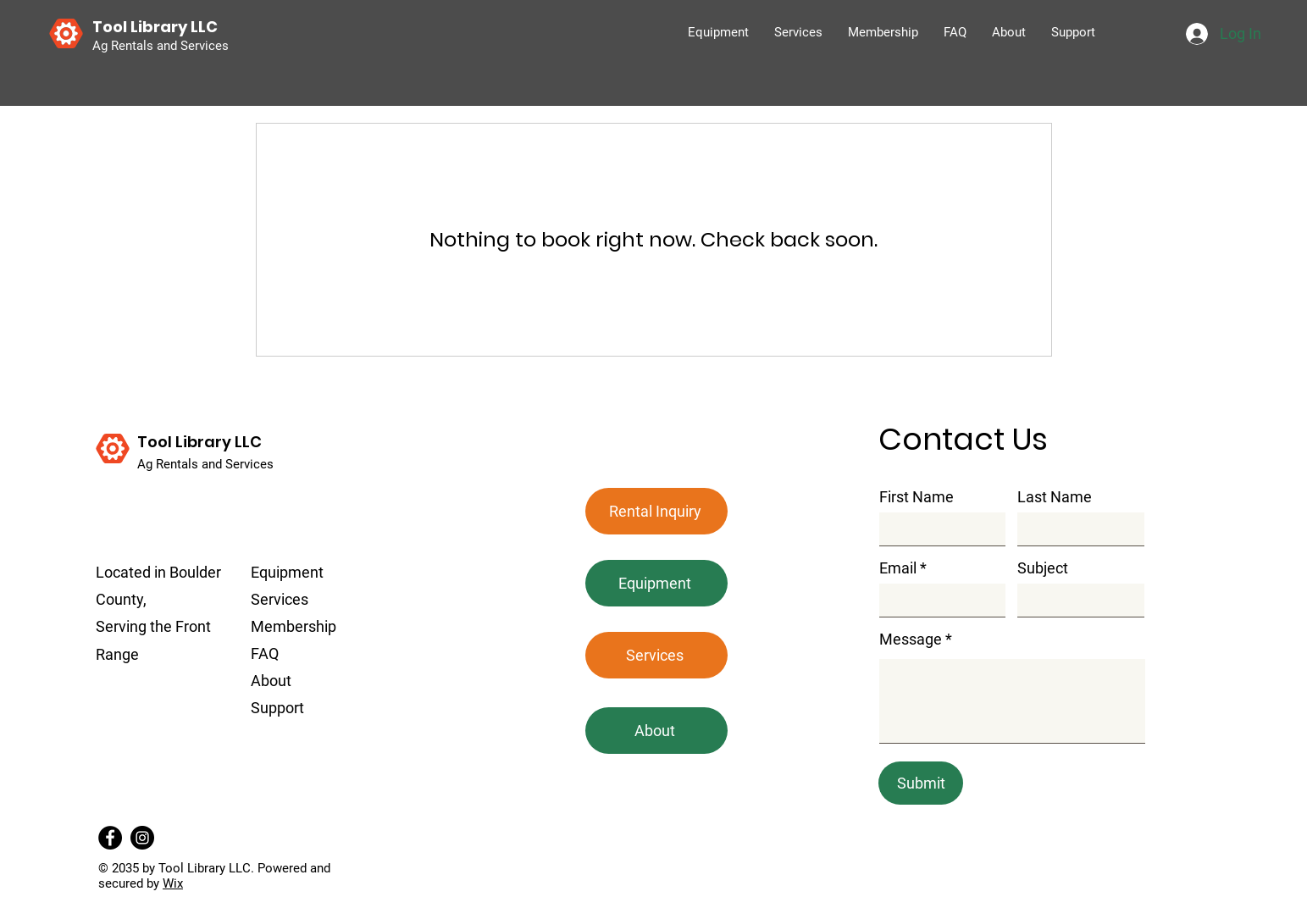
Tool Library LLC (199, 441)
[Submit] (920, 783)
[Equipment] (656, 583)
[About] (656, 730)
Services (279, 599)
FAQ (265, 653)
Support (277, 708)
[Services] (656, 655)
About (271, 680)
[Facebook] (110, 838)
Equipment (287, 572)
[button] (656, 511)
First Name (916, 497)
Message (910, 639)
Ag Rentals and (181, 464)
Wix (173, 883)
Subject (1042, 568)
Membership (293, 626)
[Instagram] (142, 838)
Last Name (1054, 497)
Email (898, 568)
